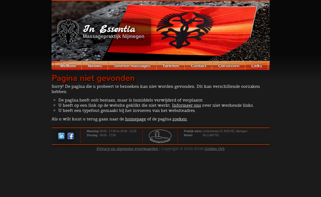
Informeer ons (186, 105)
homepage (135, 118)
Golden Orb (215, 148)
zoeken (179, 118)
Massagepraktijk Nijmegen (114, 36)
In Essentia (109, 30)
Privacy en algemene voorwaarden (127, 148)
